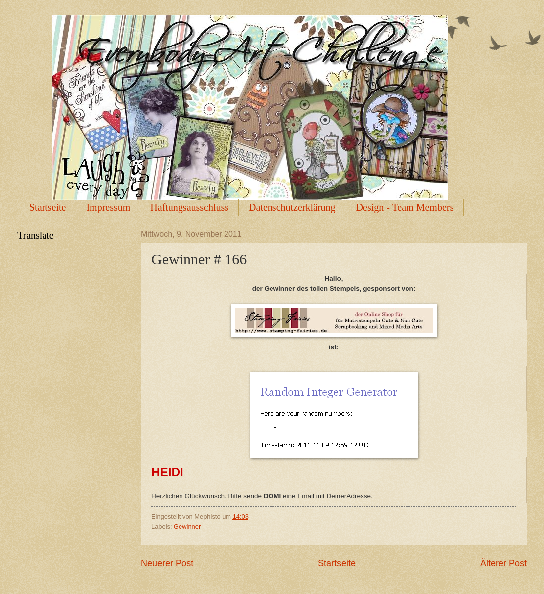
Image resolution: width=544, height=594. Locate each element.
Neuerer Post (167, 563)
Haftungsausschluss (189, 207)
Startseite (47, 207)
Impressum (108, 207)
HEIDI (167, 472)
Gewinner (187, 526)
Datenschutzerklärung (292, 207)
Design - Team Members (405, 207)
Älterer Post (503, 563)
